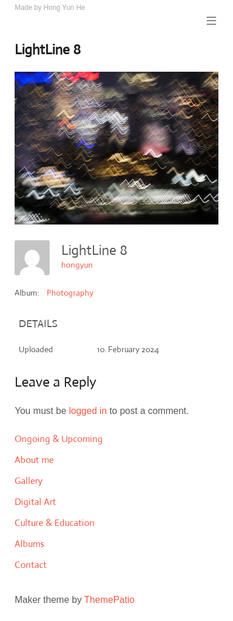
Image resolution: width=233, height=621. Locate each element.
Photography (70, 292)
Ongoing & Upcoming (59, 439)
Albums (29, 544)
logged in (88, 411)
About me (34, 460)
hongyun (77, 264)
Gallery (29, 481)
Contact (31, 565)
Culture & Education (55, 523)
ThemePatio (109, 600)
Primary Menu (210, 21)
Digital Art (35, 502)
